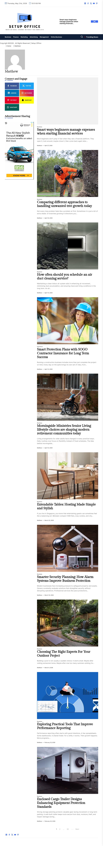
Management (44, 37)
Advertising (34, 37)
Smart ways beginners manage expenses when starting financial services (66, 131)
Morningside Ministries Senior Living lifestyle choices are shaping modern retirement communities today (64, 429)
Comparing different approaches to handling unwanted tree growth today (64, 204)
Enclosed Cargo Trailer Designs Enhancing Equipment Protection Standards (61, 803)
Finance (16, 37)
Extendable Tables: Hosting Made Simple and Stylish (66, 506)
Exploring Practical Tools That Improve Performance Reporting (65, 726)
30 (68, 829)
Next (77, 829)
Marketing (24, 37)
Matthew (39, 145)
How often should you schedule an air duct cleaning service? (64, 276)
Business (8, 37)
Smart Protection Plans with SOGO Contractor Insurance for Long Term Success (63, 353)
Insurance (40, 346)
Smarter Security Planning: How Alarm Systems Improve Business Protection (65, 579)
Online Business (56, 37)
